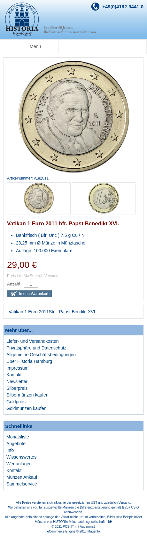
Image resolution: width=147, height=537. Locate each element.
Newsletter (16, 381)
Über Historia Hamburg (29, 361)
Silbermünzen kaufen (27, 394)
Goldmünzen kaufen (26, 408)
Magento (94, 531)
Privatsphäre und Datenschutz (36, 347)
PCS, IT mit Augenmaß (79, 526)
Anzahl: (14, 284)
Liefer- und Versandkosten (32, 341)
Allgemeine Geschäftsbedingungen (41, 354)
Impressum (17, 368)
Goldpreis (16, 401)
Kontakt (13, 374)
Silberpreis (16, 388)
